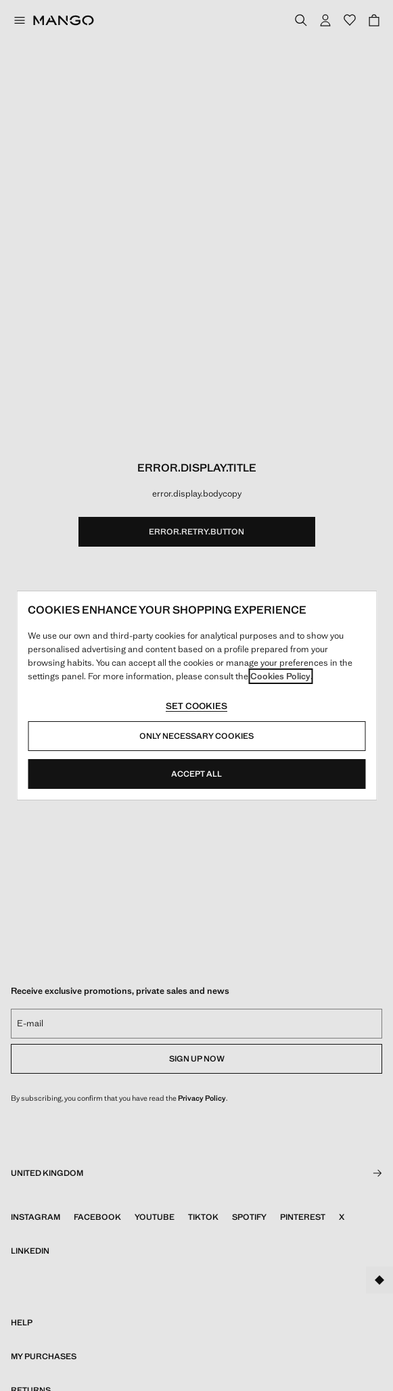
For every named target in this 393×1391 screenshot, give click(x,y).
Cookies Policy (280, 676)
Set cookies (196, 706)
